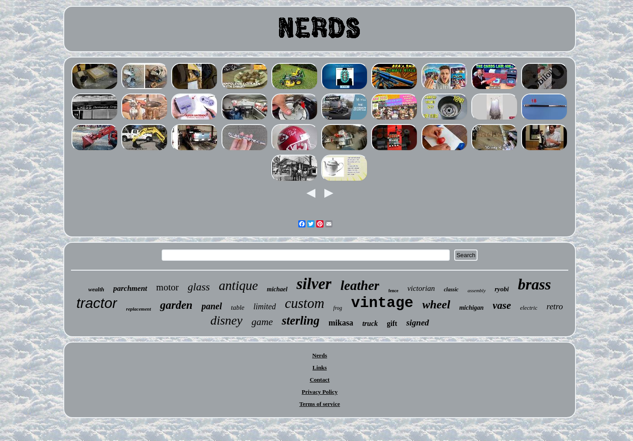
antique (238, 285)
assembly (477, 290)
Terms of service (319, 404)
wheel (436, 304)
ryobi (502, 289)
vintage (382, 303)
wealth (96, 289)
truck (370, 323)
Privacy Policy (320, 391)
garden (176, 305)
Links (320, 367)
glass (199, 287)
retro (554, 306)
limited (264, 306)
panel (211, 306)
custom (304, 303)
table (237, 307)
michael (277, 289)
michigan (471, 307)
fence (393, 290)
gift (392, 323)
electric (528, 307)
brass (534, 284)
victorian (421, 288)
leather (360, 285)
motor (167, 287)
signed (417, 322)
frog (337, 308)
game (262, 321)
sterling (300, 320)
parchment (130, 288)
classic (451, 289)
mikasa (340, 322)
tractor (96, 303)
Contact (319, 379)
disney (226, 320)
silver (314, 284)
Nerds (319, 355)
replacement (138, 309)
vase (502, 305)
